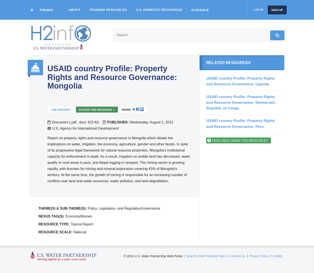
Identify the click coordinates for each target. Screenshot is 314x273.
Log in (258, 9)
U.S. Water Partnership (63, 256)
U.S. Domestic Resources (159, 10)
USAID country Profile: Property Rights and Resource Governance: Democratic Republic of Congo (241, 103)
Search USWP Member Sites (206, 256)
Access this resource (97, 110)
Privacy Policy (259, 256)
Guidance (200, 10)
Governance (35, 67)
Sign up (277, 10)
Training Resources (108, 10)
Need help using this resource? (240, 140)
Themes (46, 10)
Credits (277, 256)
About (75, 10)
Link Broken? (61, 109)
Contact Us (237, 256)
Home (32, 10)
